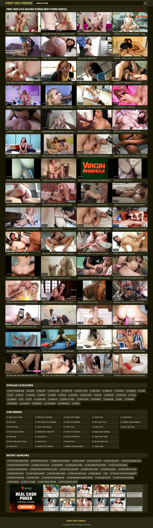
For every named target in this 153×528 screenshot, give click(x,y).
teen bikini (14, 482)
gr (107, 473)
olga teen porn (112, 461)
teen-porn (87, 395)
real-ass (122, 395)
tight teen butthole (61, 461)
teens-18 (68, 391)
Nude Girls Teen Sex (45, 432)
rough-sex (40, 399)
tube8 (53, 395)
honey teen (34, 477)
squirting (109, 399)
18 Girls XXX (13, 427)
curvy (133, 395)
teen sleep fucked (48, 482)
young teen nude (75, 465)
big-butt (96, 391)
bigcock (108, 391)
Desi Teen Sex (129, 427)
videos (42, 395)
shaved (74, 395)
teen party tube (16, 473)
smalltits (97, 399)
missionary (64, 403)
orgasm (13, 399)
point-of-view (68, 399)
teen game (96, 473)
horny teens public (119, 465)
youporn (25, 403)
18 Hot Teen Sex (101, 441)
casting (31, 395)
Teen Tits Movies (44, 427)
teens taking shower (18, 469)
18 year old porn (73, 436)
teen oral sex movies (124, 477)
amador (130, 399)
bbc (11, 395)
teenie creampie (17, 477)
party (99, 395)
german (110, 395)
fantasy (120, 391)
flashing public (109, 469)
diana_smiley (29, 482)
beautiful (13, 403)
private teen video (57, 473)
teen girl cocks (104, 477)
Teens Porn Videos (45, 446)
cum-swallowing (17, 391)
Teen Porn (12, 446)
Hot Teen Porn (100, 422)
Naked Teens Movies (74, 446)
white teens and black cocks (44, 469)
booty (20, 395)
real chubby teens (36, 473)
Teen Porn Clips (101, 436)
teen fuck (98, 446)
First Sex (12, 422)
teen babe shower (128, 469)
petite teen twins (90, 469)
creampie (51, 403)
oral (29, 399)
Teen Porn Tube (15, 417)
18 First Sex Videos (16, 432)
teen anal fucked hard (19, 465)
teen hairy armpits (70, 469)
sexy (120, 399)
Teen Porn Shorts (73, 432)
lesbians (38, 403)
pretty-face (82, 391)
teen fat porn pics (78, 473)
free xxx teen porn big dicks (124, 473)
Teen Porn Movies (44, 417)
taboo (63, 395)
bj (22, 399)
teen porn (127, 417)
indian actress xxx (41, 465)
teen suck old (95, 461)
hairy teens (79, 461)
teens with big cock (132, 461)
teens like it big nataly (96, 465)
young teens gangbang (54, 477)
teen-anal (54, 391)
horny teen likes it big (19, 461)
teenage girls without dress (81, 477)
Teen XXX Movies (73, 422)
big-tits (42, 391)
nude (143, 391)
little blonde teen (40, 461)
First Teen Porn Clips (17, 441)
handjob (132, 391)
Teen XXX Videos (73, 417)
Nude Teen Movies (102, 432)
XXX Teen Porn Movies (46, 422)
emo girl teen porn (69, 482)
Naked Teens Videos (131, 422)
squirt (77, 403)
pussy (31, 391)
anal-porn (83, 399)
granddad (58, 465)
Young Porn (42, 436)
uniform (53, 399)
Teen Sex (12, 436)
